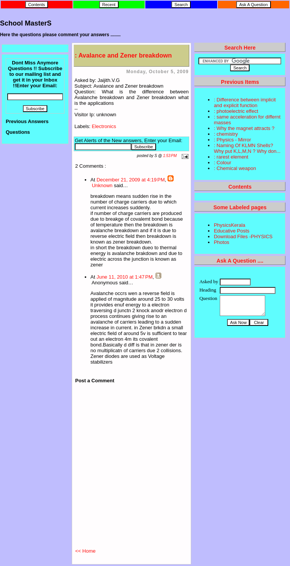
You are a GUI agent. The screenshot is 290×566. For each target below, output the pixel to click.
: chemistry (226, 134)
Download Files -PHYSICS (243, 236)
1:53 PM (170, 156)
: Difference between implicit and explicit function (245, 102)
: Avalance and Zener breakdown (123, 55)
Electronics (104, 126)
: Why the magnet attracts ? (244, 128)
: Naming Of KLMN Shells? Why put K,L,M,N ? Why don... (247, 148)
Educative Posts (231, 231)
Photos (221, 242)
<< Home (85, 551)
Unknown (102, 185)
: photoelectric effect (236, 111)
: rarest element (231, 157)
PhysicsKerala (229, 225)
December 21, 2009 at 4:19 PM (131, 180)
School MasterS (26, 23)
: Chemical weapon (235, 168)
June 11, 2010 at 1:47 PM (125, 277)
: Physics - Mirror (232, 140)
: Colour (222, 162)
